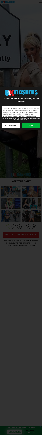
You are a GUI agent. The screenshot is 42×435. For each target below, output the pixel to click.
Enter (31, 125)
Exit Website (10, 125)
